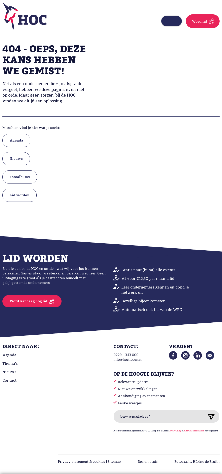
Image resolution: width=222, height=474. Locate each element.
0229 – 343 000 (126, 355)
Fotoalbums (20, 177)
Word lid (199, 22)
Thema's (10, 364)
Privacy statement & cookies (81, 462)
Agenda (16, 141)
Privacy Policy (175, 431)
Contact (9, 381)
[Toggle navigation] (171, 21)
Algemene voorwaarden (194, 431)
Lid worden (19, 195)
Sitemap (114, 462)
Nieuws (16, 159)
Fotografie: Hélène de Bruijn (197, 462)
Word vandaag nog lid (28, 301)
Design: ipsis (147, 462)
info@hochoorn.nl (127, 360)
